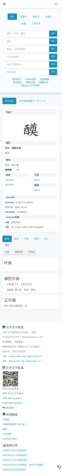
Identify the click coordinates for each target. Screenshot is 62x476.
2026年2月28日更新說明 (14, 450)
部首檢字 (16, 79)
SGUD (36, 180)
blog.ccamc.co (33, 361)
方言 (45, 239)
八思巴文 (36, 23)
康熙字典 (30, 82)
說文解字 (17, 82)
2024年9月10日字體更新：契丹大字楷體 (22, 465)
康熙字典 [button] (19, 252)
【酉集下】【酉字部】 (19, 284)
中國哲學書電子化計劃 (13, 424)
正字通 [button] (31, 252)
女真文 (48, 16)
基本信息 (9, 101)
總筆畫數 (44, 79)
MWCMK (9, 180)
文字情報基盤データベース (32, 101)
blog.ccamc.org (16, 361)
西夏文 (23, 17)
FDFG (36, 190)
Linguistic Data (9, 438)
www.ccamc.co (34, 356)
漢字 (12, 16)
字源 (26, 239)
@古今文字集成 (15, 393)
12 (15, 165)
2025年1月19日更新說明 (14, 460)
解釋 (7, 239)
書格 (4, 429)
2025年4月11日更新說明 (14, 455)
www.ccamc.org (17, 356)
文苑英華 (6, 434)
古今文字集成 (10, 332)
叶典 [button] (7, 252)
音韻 (36, 239)
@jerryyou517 (15, 398)
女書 (24, 23)
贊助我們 (8, 407)
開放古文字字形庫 (31, 85)
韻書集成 (43, 82)
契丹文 (36, 16)
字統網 (5, 419)
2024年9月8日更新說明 (14, 469)
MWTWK (9, 185)
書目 (16, 239)
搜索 (53, 33)
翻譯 (7, 245)
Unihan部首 (30, 79)
